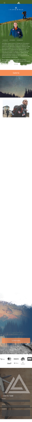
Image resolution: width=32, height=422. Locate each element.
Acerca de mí (5, 40)
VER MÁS (16, 64)
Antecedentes (12, 40)
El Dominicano (20, 40)
